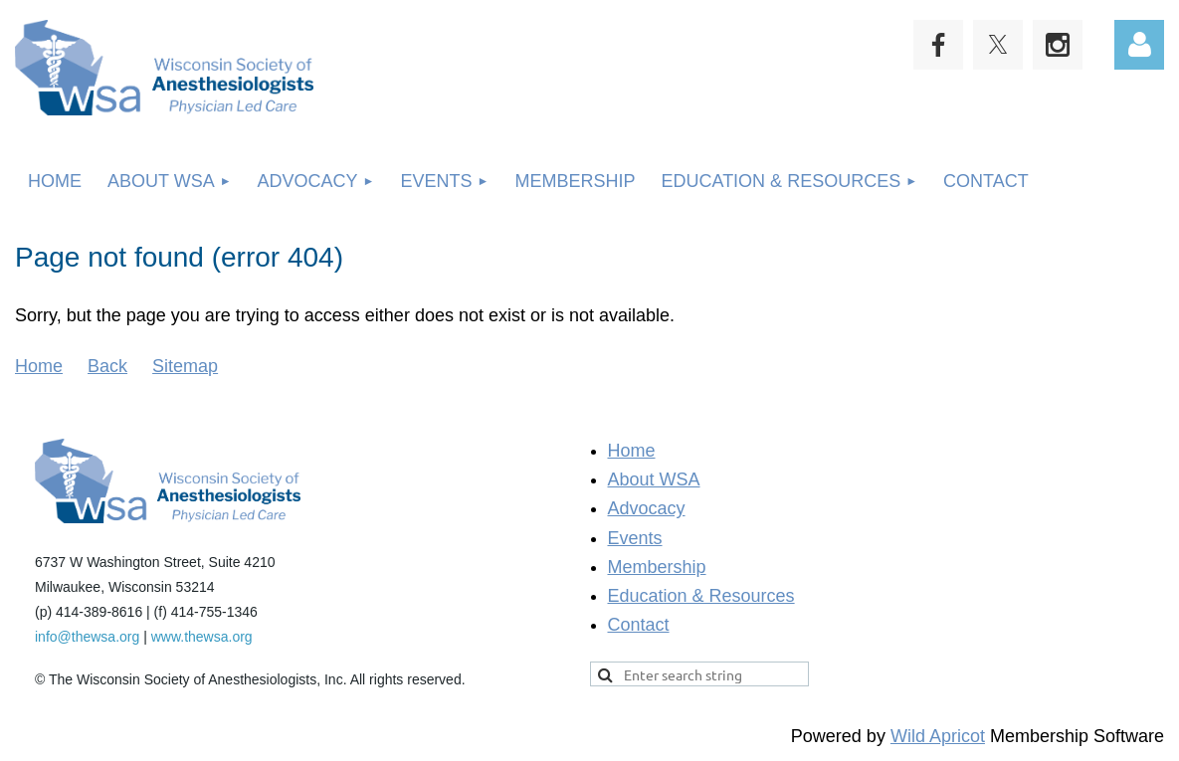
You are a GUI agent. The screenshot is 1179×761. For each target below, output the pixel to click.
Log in (1139, 45)
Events (635, 538)
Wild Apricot (937, 736)
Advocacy (647, 508)
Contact (639, 625)
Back (107, 366)
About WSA (654, 479)
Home (39, 366)
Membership (657, 567)
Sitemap (185, 366)
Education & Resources (701, 596)
